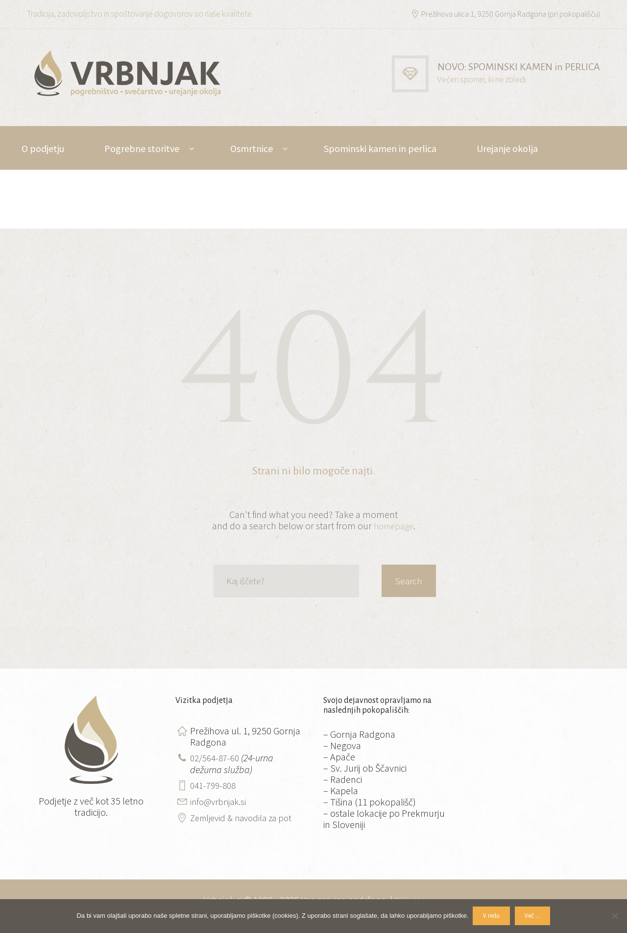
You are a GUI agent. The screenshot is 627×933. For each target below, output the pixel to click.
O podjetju (43, 148)
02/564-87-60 (216, 757)
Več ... (534, 916)
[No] (615, 916)
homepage (393, 525)
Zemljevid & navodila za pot (244, 815)
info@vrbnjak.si (220, 800)
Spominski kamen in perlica (380, 148)
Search (407, 581)
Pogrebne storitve (141, 148)
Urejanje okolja (507, 148)
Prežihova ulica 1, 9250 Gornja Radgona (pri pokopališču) (506, 13)
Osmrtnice (251, 148)
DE (102, 192)
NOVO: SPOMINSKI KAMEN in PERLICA (511, 67)
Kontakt (39, 192)
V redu (490, 916)
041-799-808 (215, 784)
